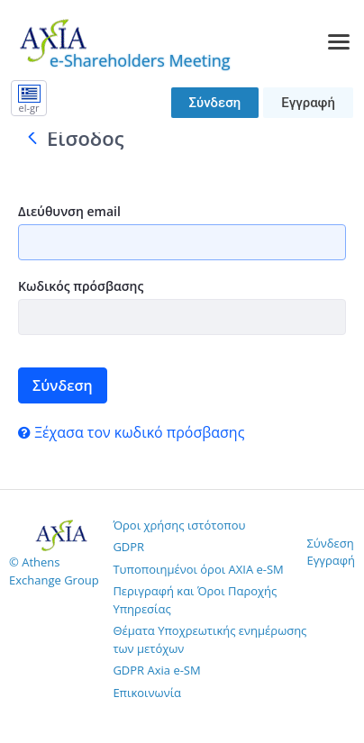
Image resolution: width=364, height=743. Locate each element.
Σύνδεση (215, 103)
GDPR (128, 547)
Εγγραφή (308, 103)
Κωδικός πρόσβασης (80, 285)
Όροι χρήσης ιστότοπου (179, 525)
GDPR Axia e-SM (156, 670)
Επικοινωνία (147, 692)
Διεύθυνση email (69, 211)
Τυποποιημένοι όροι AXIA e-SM (198, 569)
